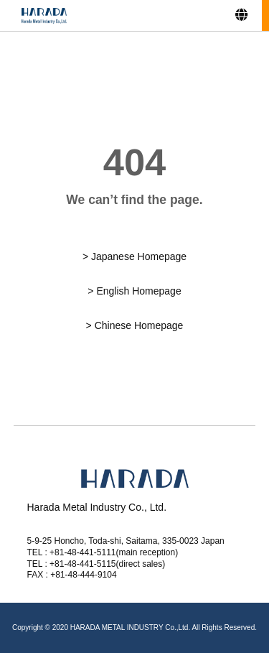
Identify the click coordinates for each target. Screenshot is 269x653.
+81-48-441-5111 (82, 552)
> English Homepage (134, 291)
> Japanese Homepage (134, 256)
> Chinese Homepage (135, 325)
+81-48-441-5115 (82, 564)
